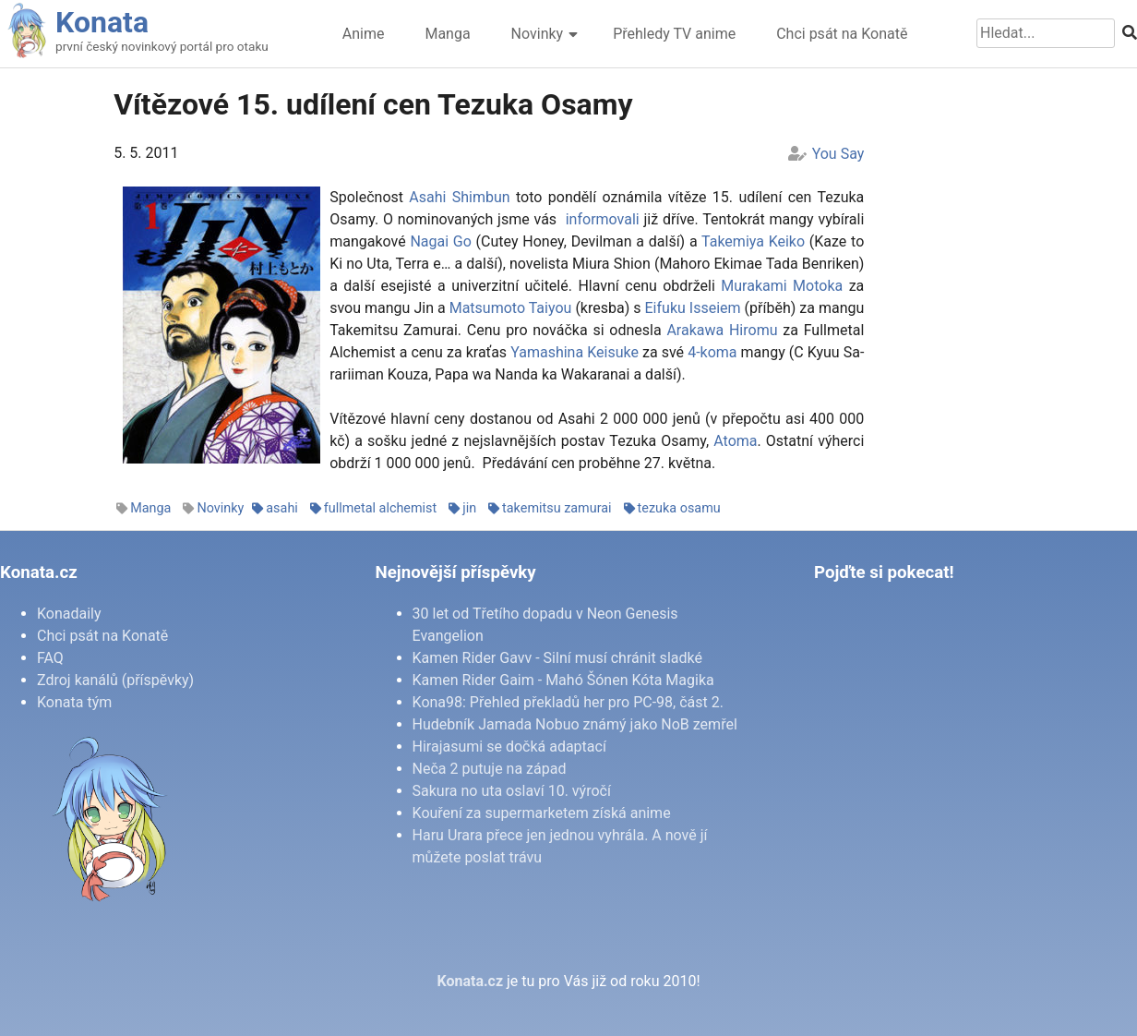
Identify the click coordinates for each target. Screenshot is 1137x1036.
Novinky (537, 33)
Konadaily (69, 613)
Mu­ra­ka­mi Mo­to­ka (782, 286)
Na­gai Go (440, 241)
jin (469, 508)
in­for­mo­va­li (600, 219)
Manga (447, 33)
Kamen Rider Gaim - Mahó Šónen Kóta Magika (563, 680)
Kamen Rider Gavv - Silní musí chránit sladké (557, 658)
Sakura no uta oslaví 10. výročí (512, 791)
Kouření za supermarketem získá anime (542, 813)
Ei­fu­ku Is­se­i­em (693, 308)
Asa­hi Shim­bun (459, 197)
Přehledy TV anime (674, 33)
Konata (102, 22)
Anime (363, 33)
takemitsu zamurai (557, 508)
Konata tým (74, 702)
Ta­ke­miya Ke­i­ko (753, 241)
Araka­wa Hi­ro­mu (721, 330)
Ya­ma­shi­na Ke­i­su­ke (574, 352)
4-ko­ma (712, 352)
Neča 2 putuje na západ (490, 768)
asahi (282, 508)
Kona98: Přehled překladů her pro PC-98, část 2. (568, 702)
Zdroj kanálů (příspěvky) (115, 680)
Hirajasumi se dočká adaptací (509, 746)
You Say (838, 154)
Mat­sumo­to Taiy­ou (510, 308)
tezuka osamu (679, 508)
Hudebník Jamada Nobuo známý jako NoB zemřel (575, 724)
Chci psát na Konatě (841, 33)
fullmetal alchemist (380, 508)
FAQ (50, 658)
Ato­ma (735, 441)
